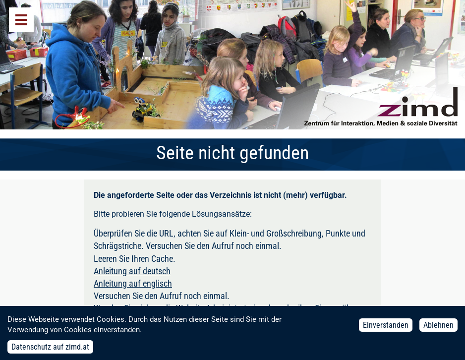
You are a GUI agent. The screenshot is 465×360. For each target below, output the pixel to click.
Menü (21, 19)
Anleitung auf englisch (133, 283)
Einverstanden (385, 327)
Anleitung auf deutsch (132, 271)
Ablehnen (438, 327)
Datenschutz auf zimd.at (50, 349)
